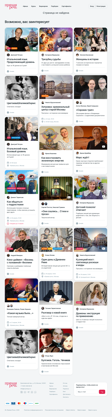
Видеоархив (43, 6)
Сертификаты (66, 6)
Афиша (25, 6)
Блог (64, 391)
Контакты (65, 397)
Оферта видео (81, 410)
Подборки (54, 6)
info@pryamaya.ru (25, 388)
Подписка (66, 388)
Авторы (65, 386)
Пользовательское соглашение (54, 410)
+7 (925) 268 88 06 (26, 386)
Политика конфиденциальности (33, 410)
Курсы (33, 6)
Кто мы (65, 383)
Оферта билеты (70, 410)
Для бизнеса (66, 394)
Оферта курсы (92, 410)
